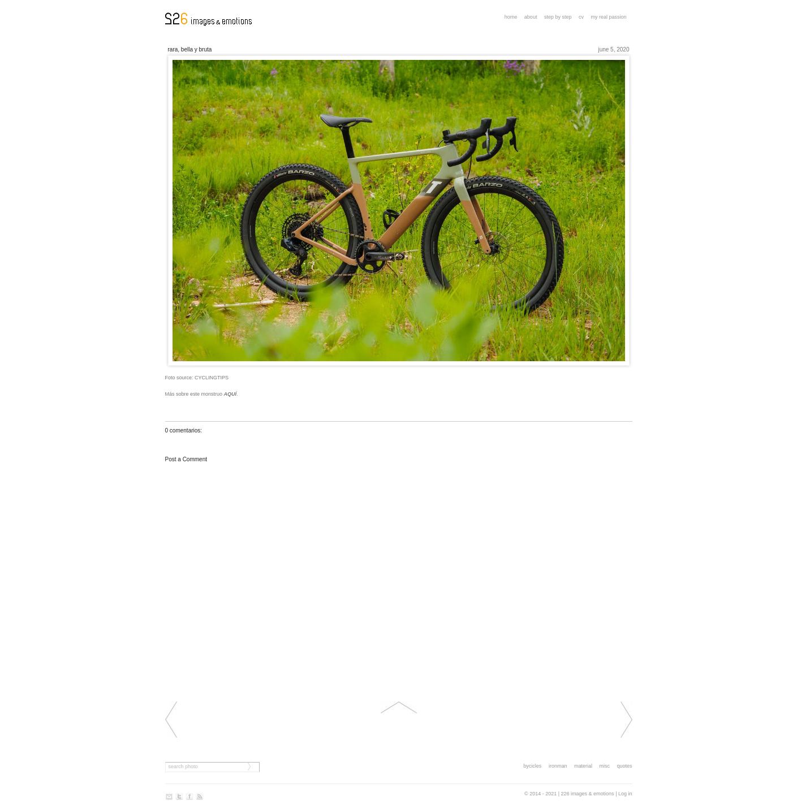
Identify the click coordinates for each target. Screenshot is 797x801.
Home (511, 17)
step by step (558, 17)
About (530, 17)
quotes (624, 766)
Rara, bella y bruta (190, 49)
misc (604, 766)
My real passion (608, 17)
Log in (625, 793)
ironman (558, 766)
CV (581, 17)
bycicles (532, 766)
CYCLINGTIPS (212, 377)
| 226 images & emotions (586, 793)
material (583, 766)
